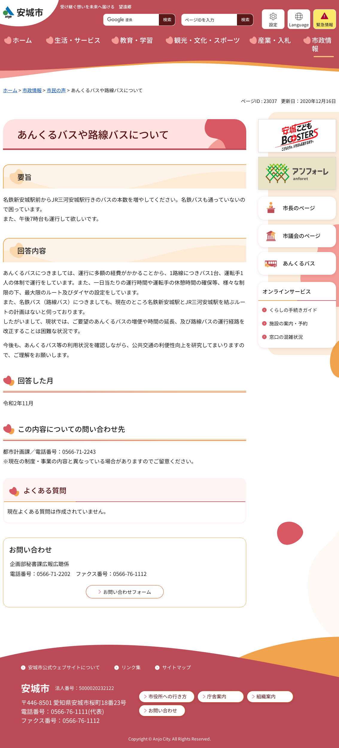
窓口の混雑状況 (286, 336)
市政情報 (32, 90)
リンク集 (131, 667)
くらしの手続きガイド (293, 309)
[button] (273, 19)
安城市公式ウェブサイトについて (64, 667)
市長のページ (299, 208)
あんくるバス (299, 263)
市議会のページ (301, 235)
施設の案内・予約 (288, 323)
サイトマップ (176, 667)
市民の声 (56, 90)
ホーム (10, 90)
